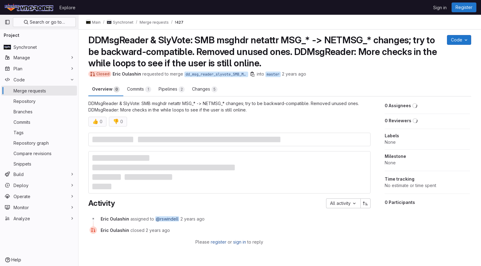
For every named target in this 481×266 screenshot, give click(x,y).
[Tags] (39, 132)
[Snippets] (39, 164)
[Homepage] (29, 7)
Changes (204, 89)
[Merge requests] (39, 91)
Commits (139, 89)
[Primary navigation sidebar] (7, 22)
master (273, 74)
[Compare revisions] (39, 153)
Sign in (440, 7)
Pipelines (172, 89)
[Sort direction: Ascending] (366, 203)
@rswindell (167, 218)
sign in (239, 241)
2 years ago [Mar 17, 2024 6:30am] (294, 73)
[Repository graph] (39, 143)
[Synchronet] (39, 47)
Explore (67, 7)
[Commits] (39, 122)
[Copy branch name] (252, 74)
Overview (106, 89)
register (218, 241)
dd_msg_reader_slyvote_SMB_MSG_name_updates (217, 74)
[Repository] (39, 101)
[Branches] (39, 111)
